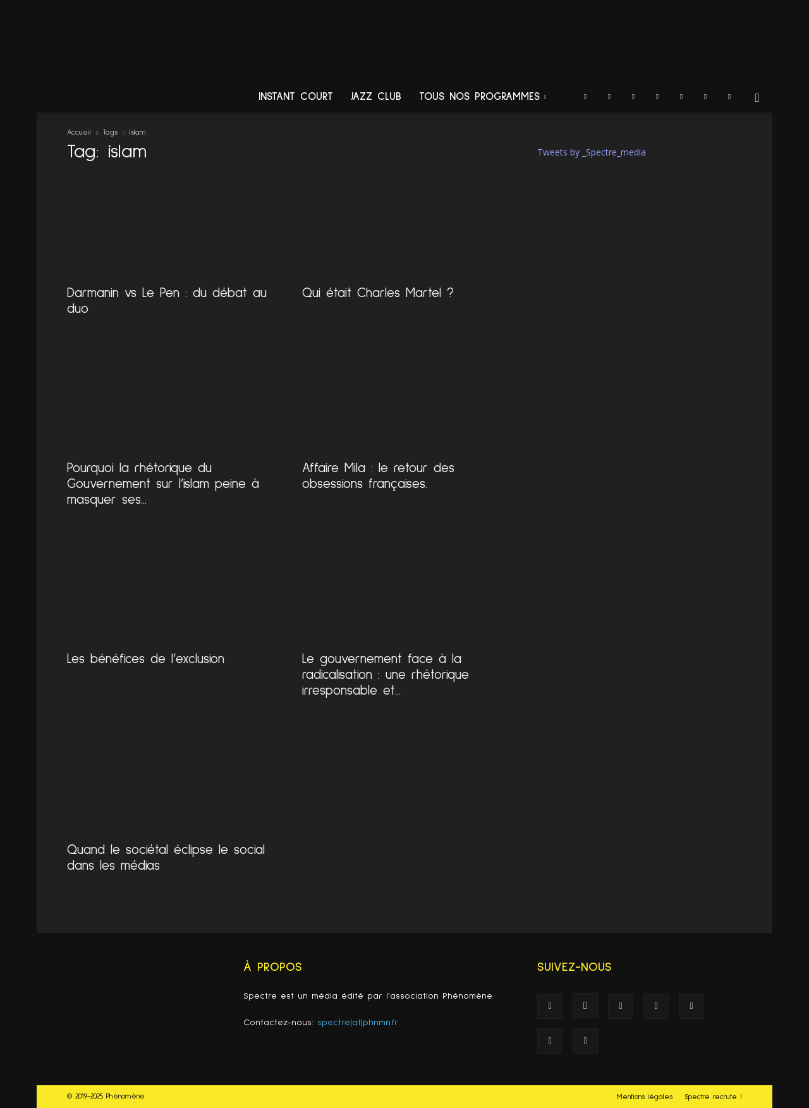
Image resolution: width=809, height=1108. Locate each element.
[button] (757, 98)
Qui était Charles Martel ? (378, 293)
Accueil (79, 133)
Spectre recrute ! (713, 1097)
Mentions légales (644, 1097)
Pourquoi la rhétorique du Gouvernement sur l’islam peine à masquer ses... (163, 483)
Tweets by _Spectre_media (591, 152)
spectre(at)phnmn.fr (357, 1022)
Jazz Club (376, 97)
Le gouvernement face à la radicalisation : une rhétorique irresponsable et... (385, 674)
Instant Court (296, 97)
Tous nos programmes (482, 97)
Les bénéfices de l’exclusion (145, 659)
